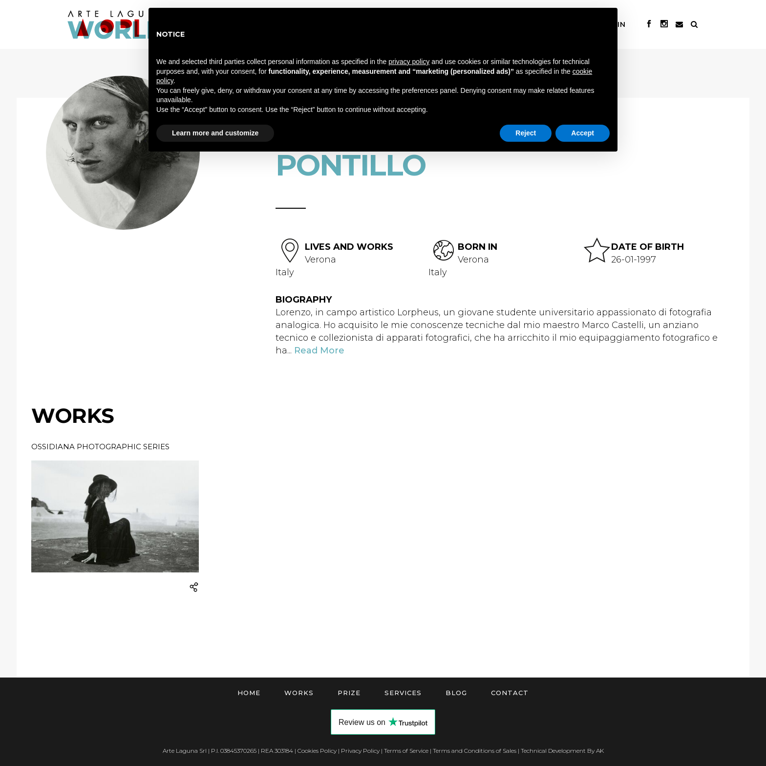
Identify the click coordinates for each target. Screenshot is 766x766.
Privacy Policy (360, 750)
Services (403, 693)
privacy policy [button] (408, 62)
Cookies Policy (317, 750)
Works (299, 693)
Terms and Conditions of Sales (474, 750)
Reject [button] (525, 133)
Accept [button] (582, 133)
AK (600, 750)
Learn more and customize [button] (215, 133)
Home (248, 693)
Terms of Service (406, 750)
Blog (456, 693)
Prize (349, 693)
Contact (510, 693)
